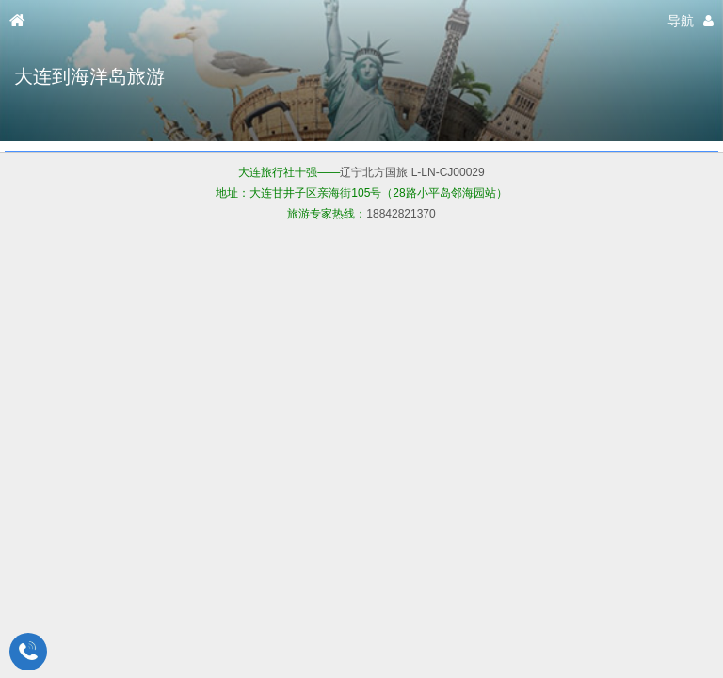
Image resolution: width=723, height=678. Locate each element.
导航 (680, 20)
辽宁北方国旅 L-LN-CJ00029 (412, 172)
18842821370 (400, 213)
